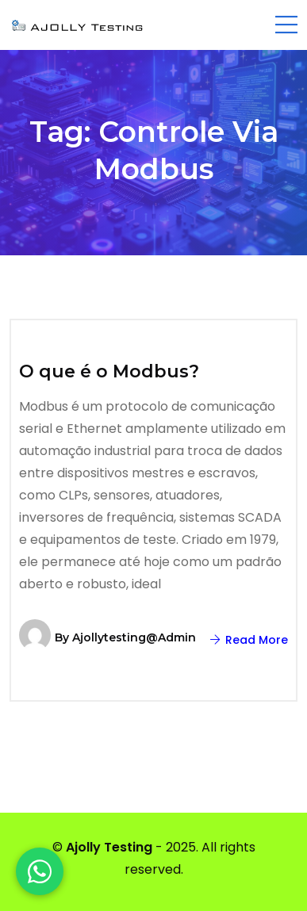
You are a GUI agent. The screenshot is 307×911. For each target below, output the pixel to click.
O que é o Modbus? (109, 371)
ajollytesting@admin (134, 637)
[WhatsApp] (39, 871)
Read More (249, 640)
